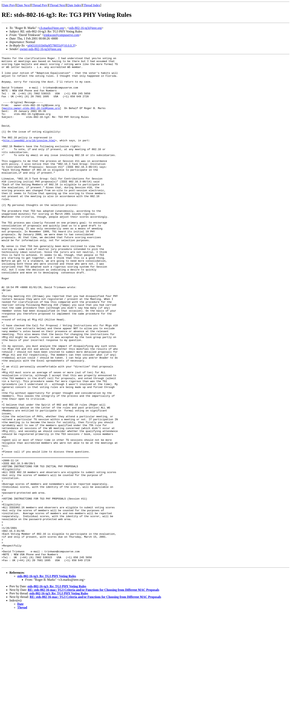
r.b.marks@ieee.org (51, 28)
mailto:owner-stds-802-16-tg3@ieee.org (31, 118)
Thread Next (57, 5)
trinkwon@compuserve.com (61, 35)
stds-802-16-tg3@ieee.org (85, 28)
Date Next (23, 5)
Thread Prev (39, 5)
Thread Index (91, 5)
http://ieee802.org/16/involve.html (29, 157)
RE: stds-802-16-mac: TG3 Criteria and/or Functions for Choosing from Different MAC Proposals (93, 691)
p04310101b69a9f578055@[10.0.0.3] (51, 45)
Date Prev (9, 5)
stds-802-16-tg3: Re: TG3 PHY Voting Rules (46, 677)
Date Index (74, 5)
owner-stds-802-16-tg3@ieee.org (40, 49)
